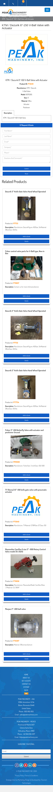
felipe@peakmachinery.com (28, 737)
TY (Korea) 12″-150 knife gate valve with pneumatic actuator (26, 491)
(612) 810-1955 (29, 711)
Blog (26, 690)
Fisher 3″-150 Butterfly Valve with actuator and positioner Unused (24, 431)
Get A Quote (26, 681)
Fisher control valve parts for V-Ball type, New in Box (24, 252)
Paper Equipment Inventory (17, 16)
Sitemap (26, 687)
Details (26, 241)
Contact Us (26, 684)
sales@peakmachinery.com (29, 715)
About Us (26, 678)
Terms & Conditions (31, 775)
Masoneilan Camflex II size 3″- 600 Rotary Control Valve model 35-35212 (25, 550)
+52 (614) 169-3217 (29, 734)
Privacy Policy (19, 775)
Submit (26, 169)
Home (4, 16)
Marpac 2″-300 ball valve (15, 609)
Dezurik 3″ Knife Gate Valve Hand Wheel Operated (25, 192)
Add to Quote (26, 236)
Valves (31, 16)
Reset (26, 174)
